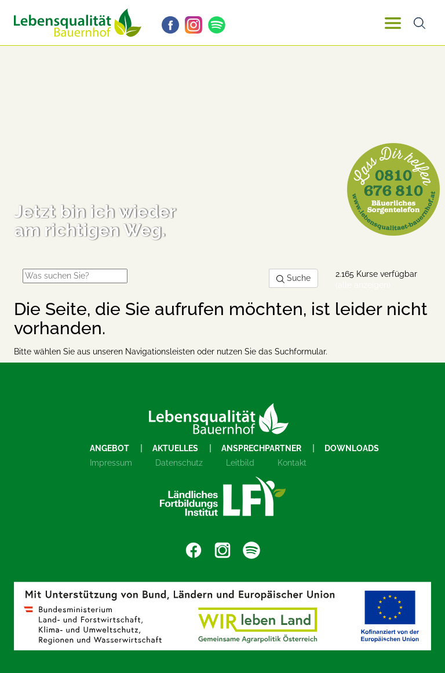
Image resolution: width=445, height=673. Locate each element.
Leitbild (240, 462)
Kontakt (292, 462)
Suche (293, 278)
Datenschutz (179, 462)
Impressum (111, 462)
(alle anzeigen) (363, 285)
